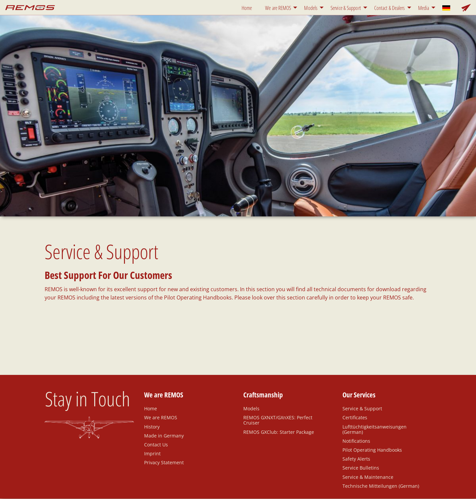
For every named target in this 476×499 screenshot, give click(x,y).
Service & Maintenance (367, 477)
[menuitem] (248, 7)
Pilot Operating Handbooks (372, 450)
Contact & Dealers (389, 8)
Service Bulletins (360, 468)
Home (247, 8)
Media (423, 8)
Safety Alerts (356, 459)
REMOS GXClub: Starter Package (278, 432)
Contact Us (156, 444)
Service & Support (346, 8)
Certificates (354, 417)
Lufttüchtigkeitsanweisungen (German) (374, 429)
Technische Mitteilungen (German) (380, 486)
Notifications (356, 441)
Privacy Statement (164, 462)
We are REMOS (278, 8)
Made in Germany (164, 435)
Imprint (152, 453)
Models (310, 8)
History (152, 427)
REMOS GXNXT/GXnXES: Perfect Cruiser (277, 420)
